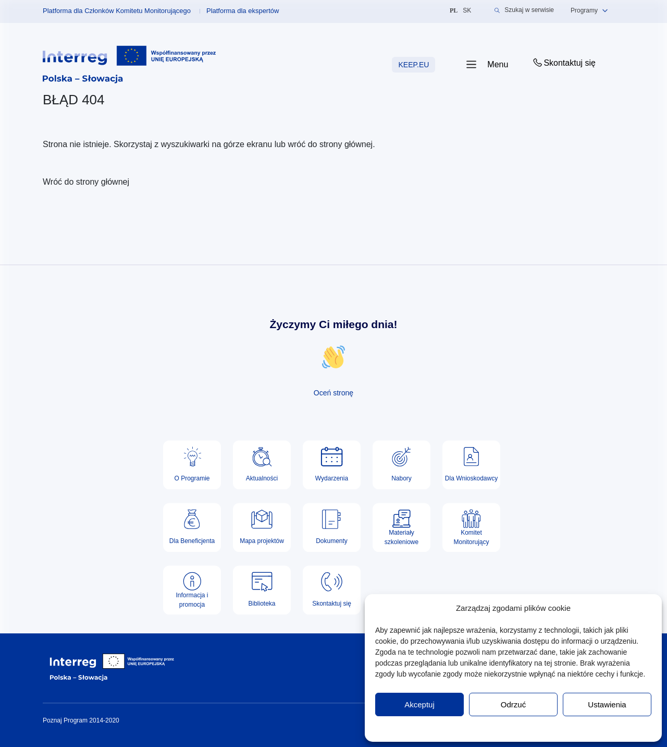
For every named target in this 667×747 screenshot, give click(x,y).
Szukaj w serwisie (524, 10)
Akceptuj (419, 704)
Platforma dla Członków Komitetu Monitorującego (117, 11)
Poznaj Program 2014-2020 (81, 720)
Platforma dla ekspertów (242, 11)
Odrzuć (513, 704)
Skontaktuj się (564, 62)
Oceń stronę (333, 393)
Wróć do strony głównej (86, 181)
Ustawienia (607, 704)
